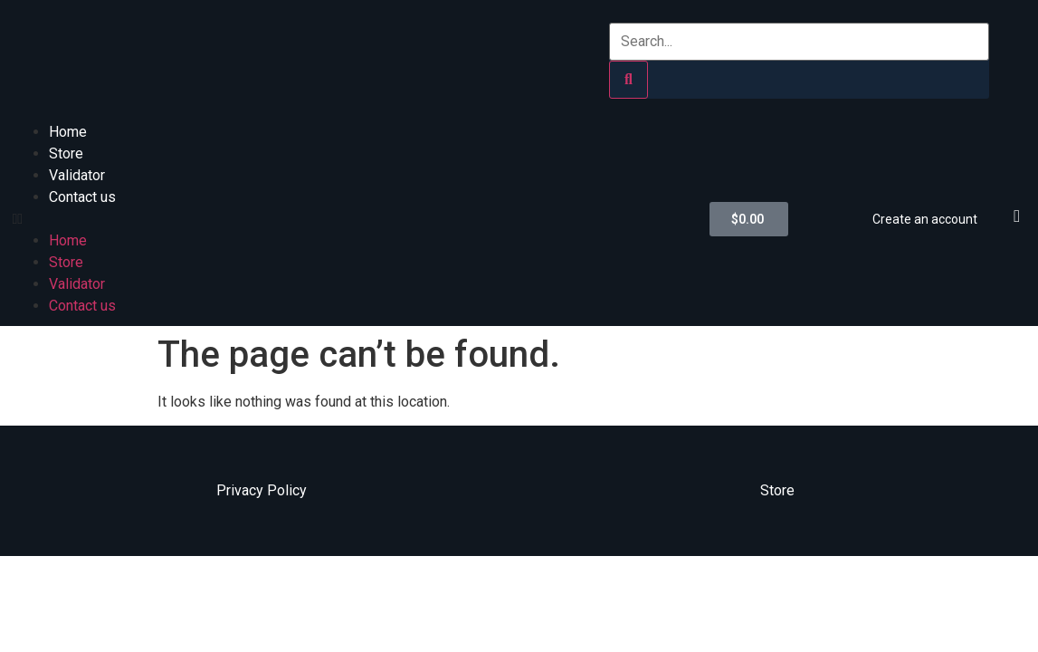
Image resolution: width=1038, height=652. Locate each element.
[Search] (628, 80)
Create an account (924, 219)
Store (66, 153)
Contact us (82, 197)
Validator (77, 175)
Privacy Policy (261, 490)
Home (68, 131)
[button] (352, 219)
